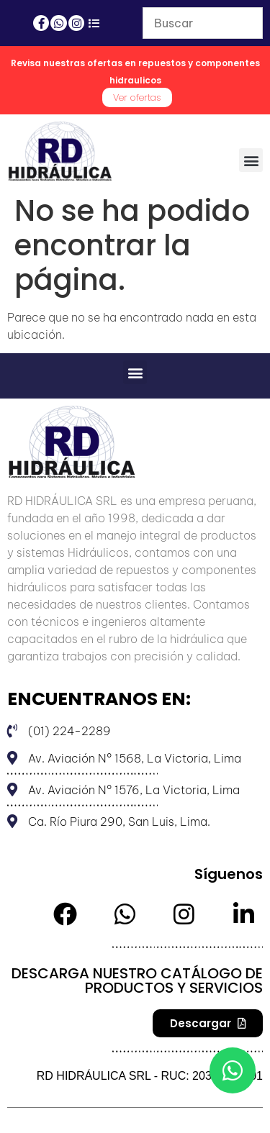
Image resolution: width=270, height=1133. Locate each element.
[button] (251, 160)
